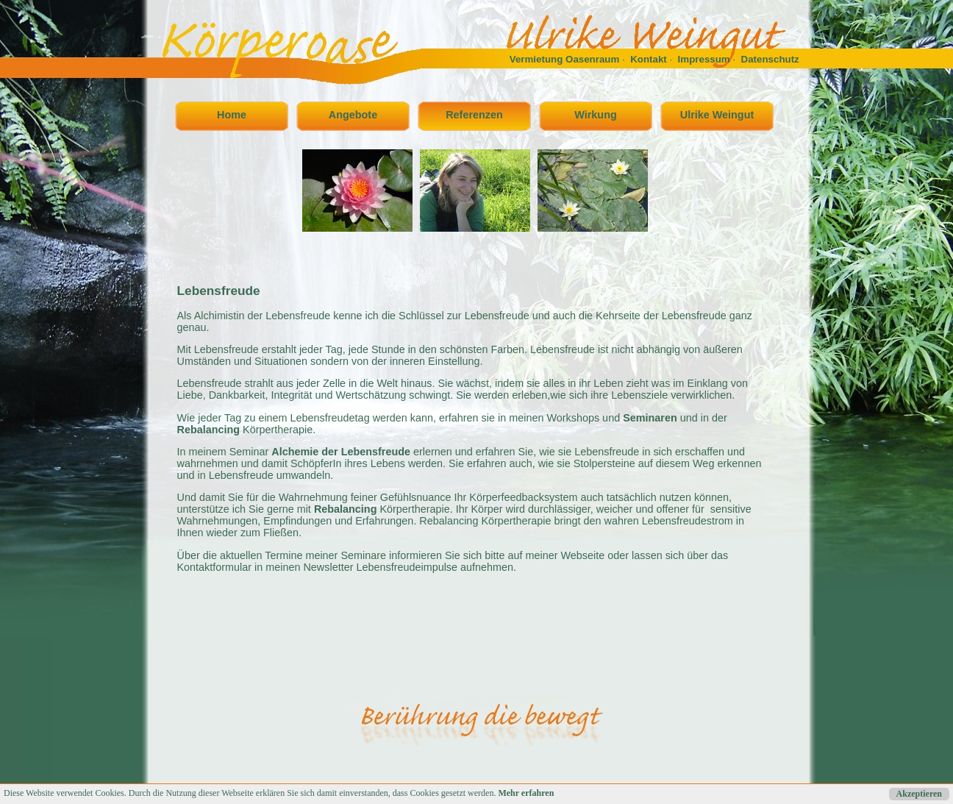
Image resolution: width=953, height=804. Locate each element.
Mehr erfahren (526, 793)
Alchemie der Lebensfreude (340, 452)
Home (231, 115)
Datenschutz (770, 59)
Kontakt (648, 59)
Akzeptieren (919, 794)
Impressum (704, 59)
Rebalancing (208, 429)
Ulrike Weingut (717, 115)
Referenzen (474, 115)
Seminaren (650, 418)
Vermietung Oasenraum (565, 59)
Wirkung (595, 115)
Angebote (353, 115)
